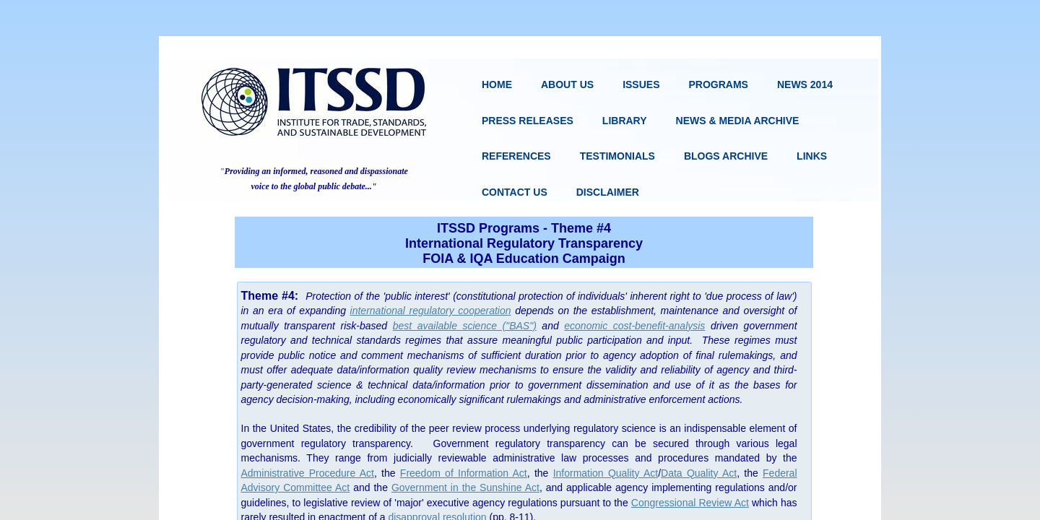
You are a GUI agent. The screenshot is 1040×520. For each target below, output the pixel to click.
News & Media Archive (738, 120)
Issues (641, 84)
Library (624, 120)
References (516, 156)
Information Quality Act (606, 473)
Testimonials (617, 156)
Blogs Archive (726, 156)
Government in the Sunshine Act (465, 487)
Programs (718, 84)
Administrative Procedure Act (307, 473)
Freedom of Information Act (463, 473)
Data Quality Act (699, 473)
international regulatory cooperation (430, 310)
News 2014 (805, 84)
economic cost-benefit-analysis (634, 326)
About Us (567, 84)
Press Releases (527, 120)
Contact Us (514, 192)
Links (812, 156)
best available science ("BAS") (465, 326)
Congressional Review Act (690, 502)
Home (497, 84)
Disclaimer (607, 192)
